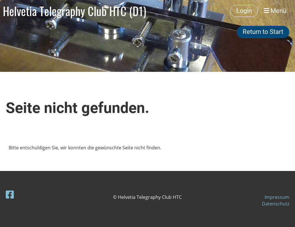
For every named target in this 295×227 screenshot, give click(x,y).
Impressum (277, 197)
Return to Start (263, 31)
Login (244, 10)
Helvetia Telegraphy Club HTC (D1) (74, 11)
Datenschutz (275, 204)
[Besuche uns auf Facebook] (10, 194)
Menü (275, 10)
